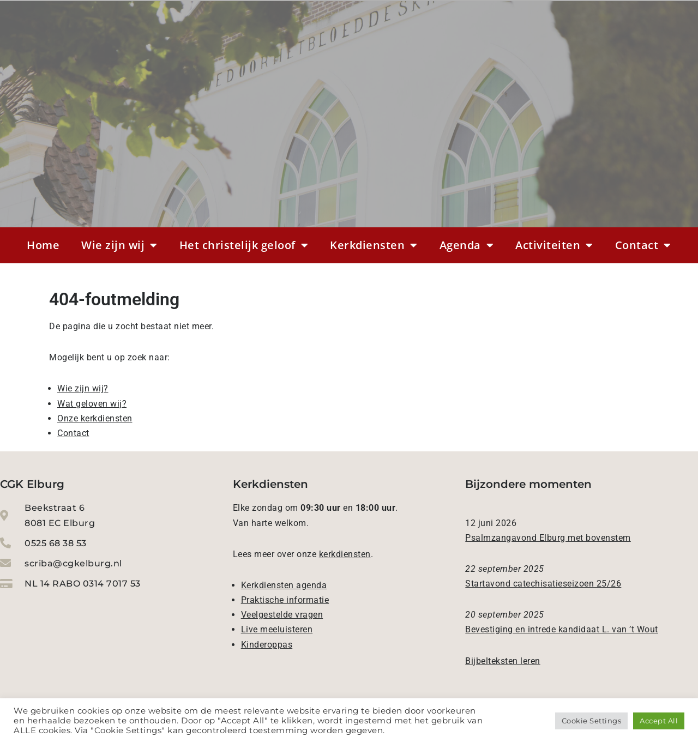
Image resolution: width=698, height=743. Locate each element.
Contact (643, 245)
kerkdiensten (345, 554)
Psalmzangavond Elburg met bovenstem (548, 538)
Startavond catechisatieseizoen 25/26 (543, 583)
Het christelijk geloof (244, 245)
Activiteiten (554, 245)
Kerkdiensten (374, 245)
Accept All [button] (659, 720)
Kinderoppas (267, 644)
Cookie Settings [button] (592, 720)
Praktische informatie (285, 600)
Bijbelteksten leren (502, 661)
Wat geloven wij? (92, 403)
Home (43, 245)
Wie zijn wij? (83, 388)
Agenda (467, 245)
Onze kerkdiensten (95, 418)
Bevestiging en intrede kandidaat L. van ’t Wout (561, 629)
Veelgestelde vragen (282, 614)
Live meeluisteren (277, 629)
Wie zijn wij (119, 245)
